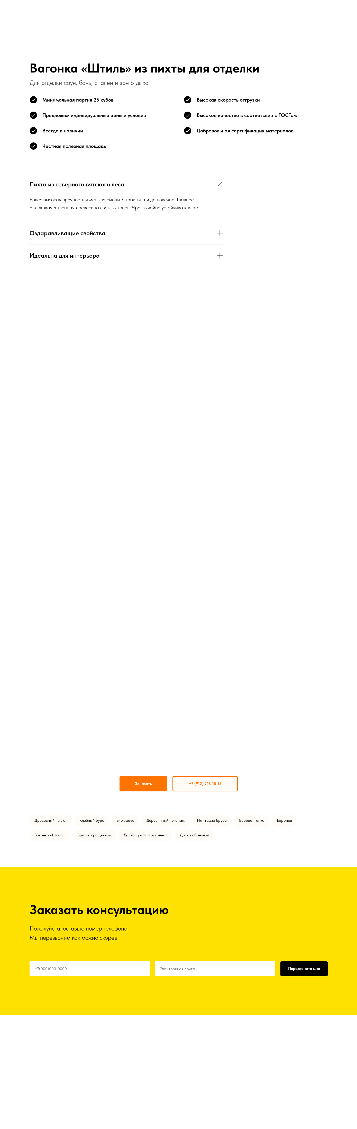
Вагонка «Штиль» (49, 835)
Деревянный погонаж (166, 820)
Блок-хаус (125, 820)
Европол (284, 820)
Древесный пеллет (50, 820)
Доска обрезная (194, 835)
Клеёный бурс (91, 820)
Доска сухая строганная (146, 835)
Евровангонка (251, 820)
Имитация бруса (212, 820)
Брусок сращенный (94, 835)
